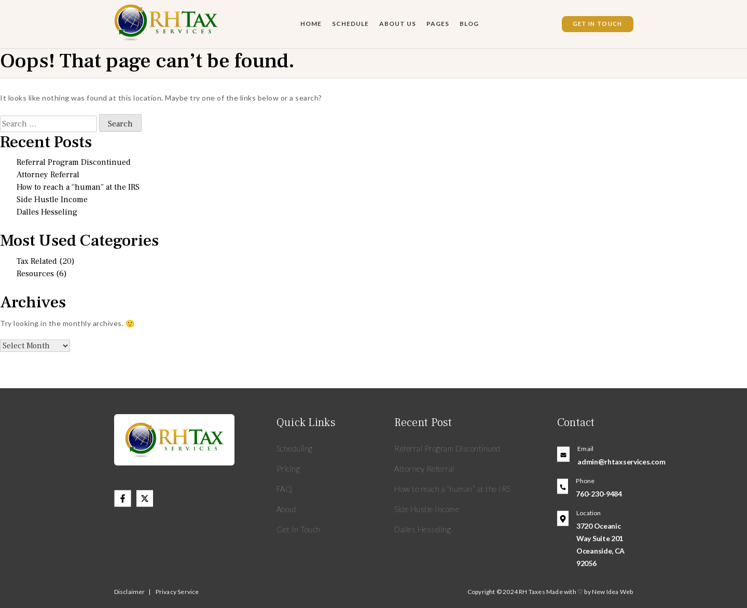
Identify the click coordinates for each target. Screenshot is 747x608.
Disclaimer (129, 592)
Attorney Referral (48, 174)
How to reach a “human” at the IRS (78, 187)
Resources (35, 273)
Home (311, 23)
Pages (437, 23)
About (286, 509)
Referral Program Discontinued (74, 162)
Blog (469, 23)
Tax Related (37, 261)
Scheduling (294, 448)
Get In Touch (597, 23)
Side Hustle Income (52, 199)
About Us (397, 23)
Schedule (350, 23)
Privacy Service (177, 592)
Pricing (288, 468)
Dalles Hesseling (47, 212)
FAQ (284, 488)
